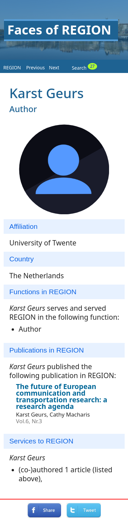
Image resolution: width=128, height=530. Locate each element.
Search (84, 67)
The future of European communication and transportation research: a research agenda (61, 396)
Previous (35, 67)
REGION (12, 67)
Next (54, 67)
